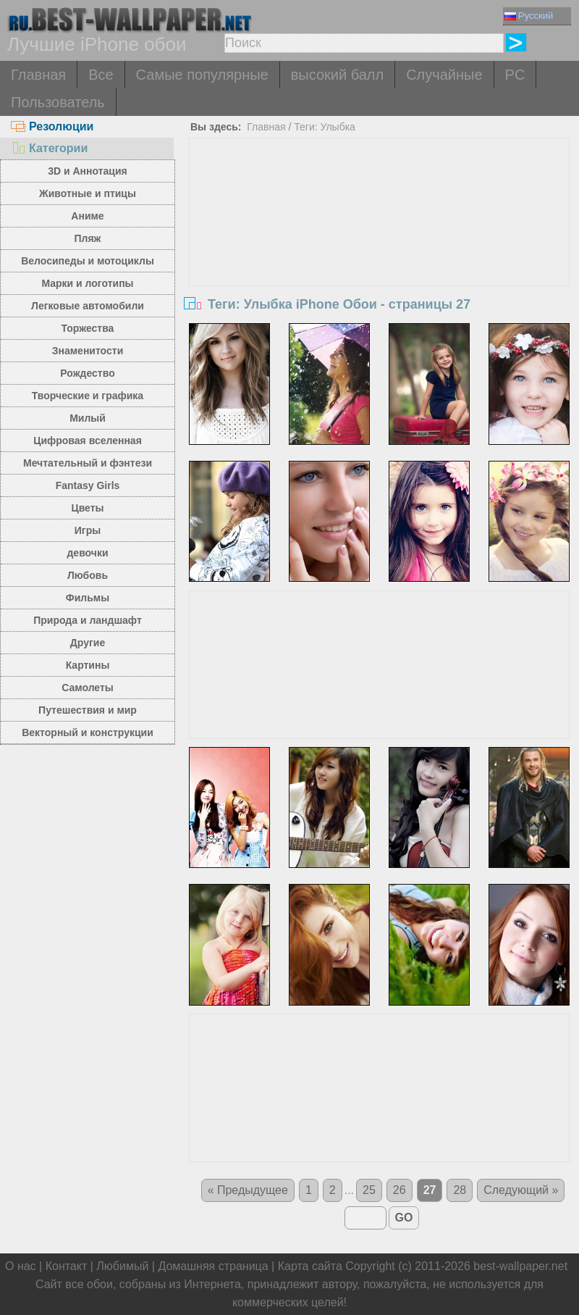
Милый (87, 418)
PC (515, 75)
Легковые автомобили (87, 306)
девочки (87, 553)
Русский (528, 15)
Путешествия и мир (87, 710)
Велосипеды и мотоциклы (87, 261)
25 (369, 1190)
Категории (49, 148)
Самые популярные (202, 75)
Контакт (67, 1266)
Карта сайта (310, 1266)
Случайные (444, 75)
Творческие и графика (87, 395)
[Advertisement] (379, 247)
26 (399, 1190)
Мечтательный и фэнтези (87, 463)
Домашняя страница (213, 1266)
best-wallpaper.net (520, 1266)
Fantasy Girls (88, 485)
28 (459, 1190)
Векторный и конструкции (87, 732)
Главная (38, 75)
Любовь (87, 575)
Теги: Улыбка (324, 127)
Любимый (122, 1266)
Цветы (87, 508)
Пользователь (58, 102)
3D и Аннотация (87, 171)
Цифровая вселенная (87, 440)
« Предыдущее (248, 1190)
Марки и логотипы (87, 283)
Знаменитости (88, 350)
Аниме (87, 216)
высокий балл (337, 75)
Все (100, 75)
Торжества (88, 328)
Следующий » (520, 1190)
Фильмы (87, 598)
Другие (87, 642)
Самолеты (88, 687)
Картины (88, 665)
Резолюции (52, 126)
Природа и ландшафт (87, 620)
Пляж (87, 238)
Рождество (87, 373)
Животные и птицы (87, 193)
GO (404, 1217)
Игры (88, 530)
